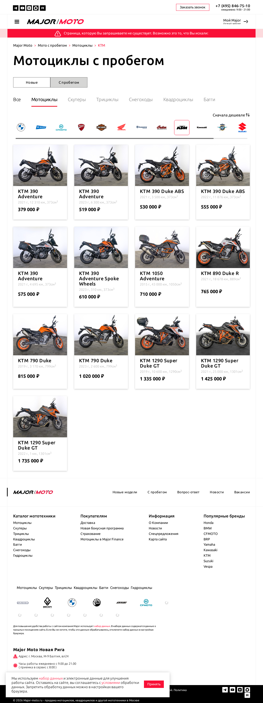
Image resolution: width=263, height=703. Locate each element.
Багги (209, 99)
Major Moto (22, 45)
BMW (208, 528)
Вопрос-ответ (188, 492)
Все (17, 99)
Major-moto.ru (32, 700)
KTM (207, 555)
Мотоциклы (82, 45)
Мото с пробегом (52, 45)
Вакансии (242, 492)
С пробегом (69, 82)
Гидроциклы (23, 555)
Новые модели (125, 492)
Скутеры (77, 99)
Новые (32, 82)
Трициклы (107, 99)
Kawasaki (210, 550)
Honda (208, 523)
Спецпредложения (163, 534)
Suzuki (208, 561)
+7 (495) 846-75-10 (233, 6)
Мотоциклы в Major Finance (102, 539)
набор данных (102, 626)
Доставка (87, 523)
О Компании (158, 523)
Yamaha (209, 544)
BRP (207, 539)
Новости (217, 492)
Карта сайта (158, 539)
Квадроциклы (178, 99)
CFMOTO (211, 534)
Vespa (208, 566)
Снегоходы (141, 99)
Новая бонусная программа (102, 528)
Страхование (90, 534)
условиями (111, 683)
